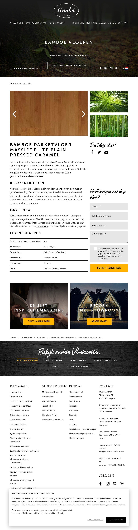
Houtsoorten (26, 337)
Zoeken (11, 69)
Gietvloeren (78, 360)
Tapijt (55, 366)
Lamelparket (48, 396)
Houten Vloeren (27, 360)
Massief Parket (48, 410)
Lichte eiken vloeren (19, 410)
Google (61, 513)
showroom (42, 226)
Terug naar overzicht (20, 83)
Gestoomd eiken (17, 419)
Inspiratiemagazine (97, 23)
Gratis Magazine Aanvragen (69, 64)
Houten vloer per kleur (20, 406)
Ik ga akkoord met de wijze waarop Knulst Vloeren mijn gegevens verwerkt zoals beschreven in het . (108, 253)
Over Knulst (57, 23)
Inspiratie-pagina (59, 219)
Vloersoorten (16, 396)
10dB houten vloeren (19, 446)
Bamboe (41, 337)
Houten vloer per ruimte (21, 401)
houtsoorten (61, 215)
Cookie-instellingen (95, 520)
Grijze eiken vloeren (19, 415)
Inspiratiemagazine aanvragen (82, 429)
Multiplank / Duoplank (52, 392)
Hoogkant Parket (50, 415)
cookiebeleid (37, 513)
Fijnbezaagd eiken (18, 433)
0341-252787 (114, 445)
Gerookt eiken (16, 429)
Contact (123, 23)
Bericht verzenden (109, 266)
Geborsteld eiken (18, 424)
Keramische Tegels (105, 360)
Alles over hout (20, 23)
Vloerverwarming (78, 366)
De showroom (40, 23)
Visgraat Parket (49, 401)
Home (13, 337)
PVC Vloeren (54, 360)
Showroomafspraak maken (81, 433)
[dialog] (69, 507)
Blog (113, 23)
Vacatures (73, 410)
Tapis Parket (47, 406)
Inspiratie (78, 23)
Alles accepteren (116, 520)
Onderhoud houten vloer (21, 467)
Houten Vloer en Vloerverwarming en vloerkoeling (19, 459)
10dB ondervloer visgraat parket (24, 451)
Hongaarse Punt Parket (52, 419)
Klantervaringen (25, 69)
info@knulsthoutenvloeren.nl (112, 451)
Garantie (73, 415)
